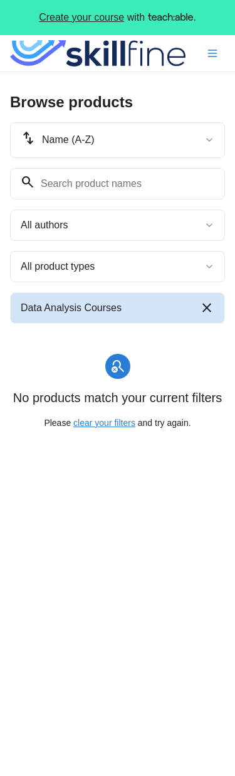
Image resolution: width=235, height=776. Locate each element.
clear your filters (104, 423)
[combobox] (117, 140)
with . (117, 17)
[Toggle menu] (212, 53)
